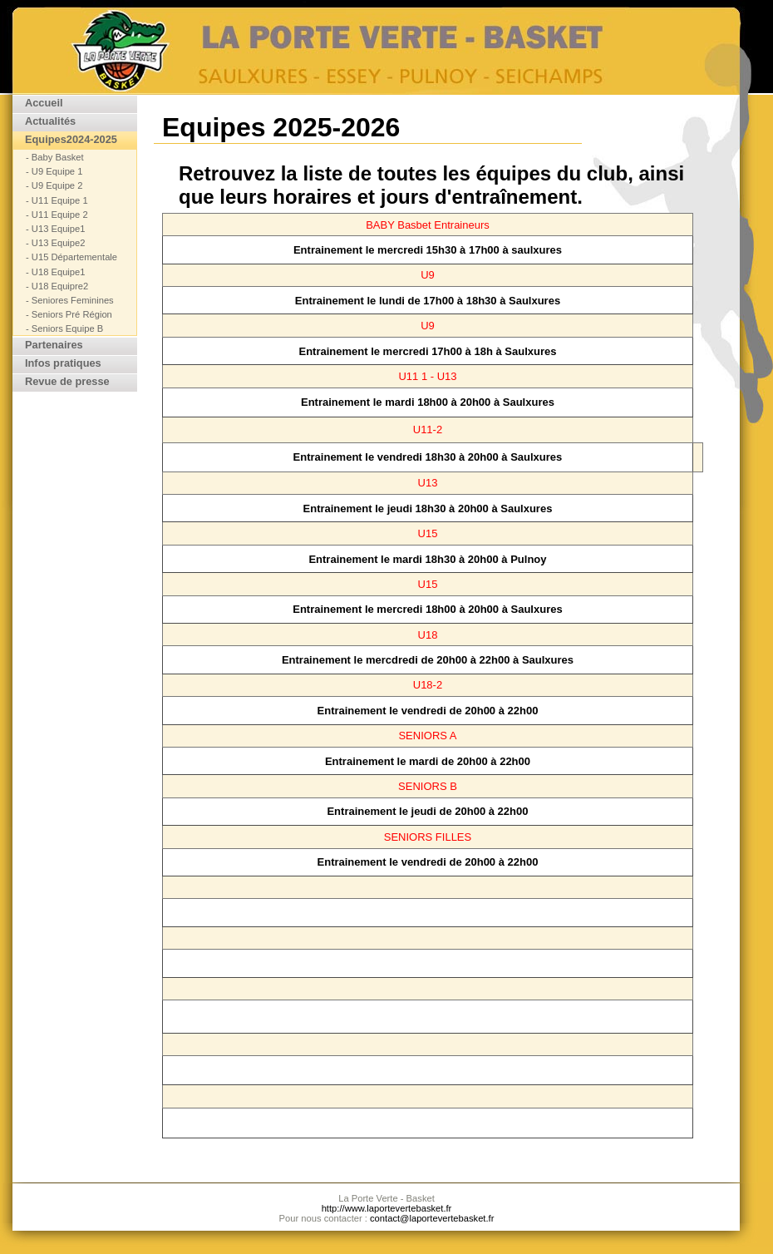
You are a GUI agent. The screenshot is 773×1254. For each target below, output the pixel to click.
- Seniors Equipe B (64, 328)
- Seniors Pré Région (69, 314)
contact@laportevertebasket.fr (432, 1218)
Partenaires (54, 345)
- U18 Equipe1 (56, 272)
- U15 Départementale (71, 257)
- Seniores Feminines (70, 300)
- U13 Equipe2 (56, 243)
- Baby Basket (55, 157)
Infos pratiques (63, 363)
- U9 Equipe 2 (54, 185)
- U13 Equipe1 (56, 229)
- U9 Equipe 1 (54, 171)
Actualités (50, 121)
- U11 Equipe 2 (57, 215)
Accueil (44, 103)
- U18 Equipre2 (57, 286)
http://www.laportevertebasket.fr (387, 1208)
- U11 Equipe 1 (57, 200)
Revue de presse (67, 382)
